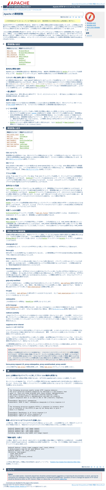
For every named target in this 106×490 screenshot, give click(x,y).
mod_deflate (65, 283)
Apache (5, 9)
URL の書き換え (12, 219)
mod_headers (11, 140)
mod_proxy (21, 367)
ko (79, 17)
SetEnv (21, 58)
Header (22, 142)
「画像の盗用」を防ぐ (14, 437)
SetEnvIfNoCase (25, 62)
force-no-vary (11, 259)
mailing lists (63, 479)
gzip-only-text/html (13, 280)
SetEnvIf (22, 60)
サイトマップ (101, 3)
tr (82, 17)
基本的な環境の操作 (13, 69)
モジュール (75, 3)
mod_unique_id (12, 56)
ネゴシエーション (58, 309)
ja (76, 17)
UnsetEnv (22, 64)
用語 (94, 3)
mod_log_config (13, 144)
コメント (89, 35)
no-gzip (9, 291)
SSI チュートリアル (32, 169)
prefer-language (11, 305)
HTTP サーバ (13, 9)
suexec (34, 113)
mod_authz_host (13, 134)
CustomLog (23, 136)
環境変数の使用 (91, 25)
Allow (22, 134)
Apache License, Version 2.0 (18, 486)
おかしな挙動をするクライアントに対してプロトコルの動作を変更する (31, 375)
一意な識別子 (11, 91)
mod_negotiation (34, 287)
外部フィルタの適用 (13, 210)
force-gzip (10, 250)
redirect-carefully (12, 313)
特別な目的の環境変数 (93, 27)
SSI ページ (10, 163)
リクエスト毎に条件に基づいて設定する (20, 77)
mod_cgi (10, 136)
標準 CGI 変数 (11, 100)
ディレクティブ (83, 3)
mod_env (10, 51)
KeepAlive (29, 301)
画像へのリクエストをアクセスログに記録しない (23, 420)
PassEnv (22, 54)
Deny (21, 138)
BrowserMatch (24, 51)
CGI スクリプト (11, 153)
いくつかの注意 (11, 108)
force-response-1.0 (13, 269)
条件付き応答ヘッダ (13, 200)
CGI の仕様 (11, 104)
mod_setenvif (12, 54)
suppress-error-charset (15, 324)
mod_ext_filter (13, 138)
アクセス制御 (11, 173)
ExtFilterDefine (26, 140)
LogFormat (23, 144)
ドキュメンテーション (24, 9)
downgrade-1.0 (11, 244)
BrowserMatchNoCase (26, 53)
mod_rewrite (11, 53)
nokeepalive (10, 299)
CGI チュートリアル (15, 159)
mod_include (11, 142)
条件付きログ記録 (12, 185)
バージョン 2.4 (37, 9)
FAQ (90, 3)
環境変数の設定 (91, 23)
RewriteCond (69, 122)
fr (73, 17)
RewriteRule (23, 56)
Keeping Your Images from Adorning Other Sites (65, 462)
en (70, 17)
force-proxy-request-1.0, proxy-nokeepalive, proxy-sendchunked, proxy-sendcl (36, 364)
